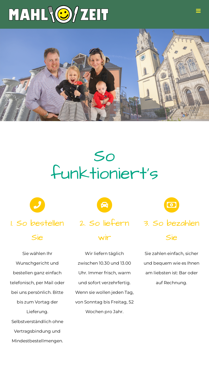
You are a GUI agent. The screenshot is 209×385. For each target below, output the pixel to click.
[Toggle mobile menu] (198, 10)
